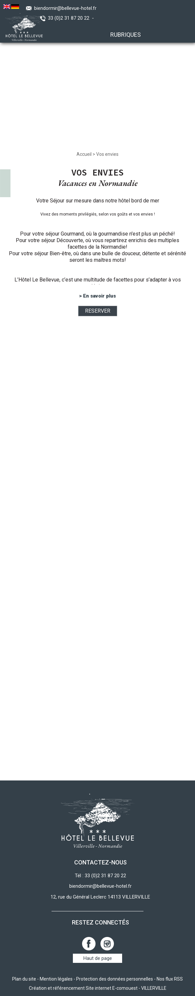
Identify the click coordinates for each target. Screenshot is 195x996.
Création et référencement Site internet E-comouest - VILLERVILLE (97, 988)
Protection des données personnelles (114, 979)
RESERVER (97, 311)
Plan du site (24, 979)
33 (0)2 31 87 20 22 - (72, 18)
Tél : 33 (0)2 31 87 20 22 (100, 876)
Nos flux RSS (170, 979)
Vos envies (107, 154)
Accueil (84, 154)
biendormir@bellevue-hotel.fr (65, 8)
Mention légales (56, 979)
